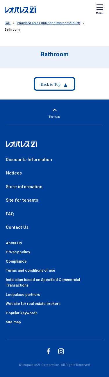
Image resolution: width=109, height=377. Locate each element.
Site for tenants (22, 200)
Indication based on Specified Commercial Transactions (43, 282)
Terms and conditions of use (30, 270)
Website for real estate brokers (33, 303)
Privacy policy (18, 252)
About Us (14, 243)
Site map (13, 322)
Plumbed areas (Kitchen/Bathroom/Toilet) (48, 23)
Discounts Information (29, 159)
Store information (24, 186)
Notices (14, 173)
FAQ (7, 23)
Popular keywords (21, 313)
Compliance (16, 261)
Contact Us (17, 227)
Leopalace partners (23, 294)
